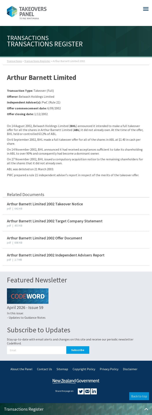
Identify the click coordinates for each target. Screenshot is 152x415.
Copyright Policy (84, 369)
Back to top (139, 396)
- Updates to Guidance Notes (26, 317)
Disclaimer (130, 369)
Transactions (14, 61)
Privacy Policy (109, 369)
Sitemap (62, 369)
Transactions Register (37, 61)
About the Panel (21, 369)
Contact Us (44, 369)
